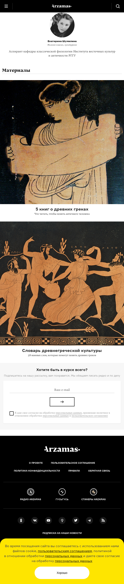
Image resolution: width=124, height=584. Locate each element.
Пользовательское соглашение (73, 462)
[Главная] (62, 449)
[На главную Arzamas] (62, 6)
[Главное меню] (6, 6)
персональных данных (63, 556)
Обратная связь (99, 470)
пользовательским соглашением (65, 551)
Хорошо (62, 572)
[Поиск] (118, 6)
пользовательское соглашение (90, 415)
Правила (74, 470)
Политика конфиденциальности (37, 470)
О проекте (36, 462)
